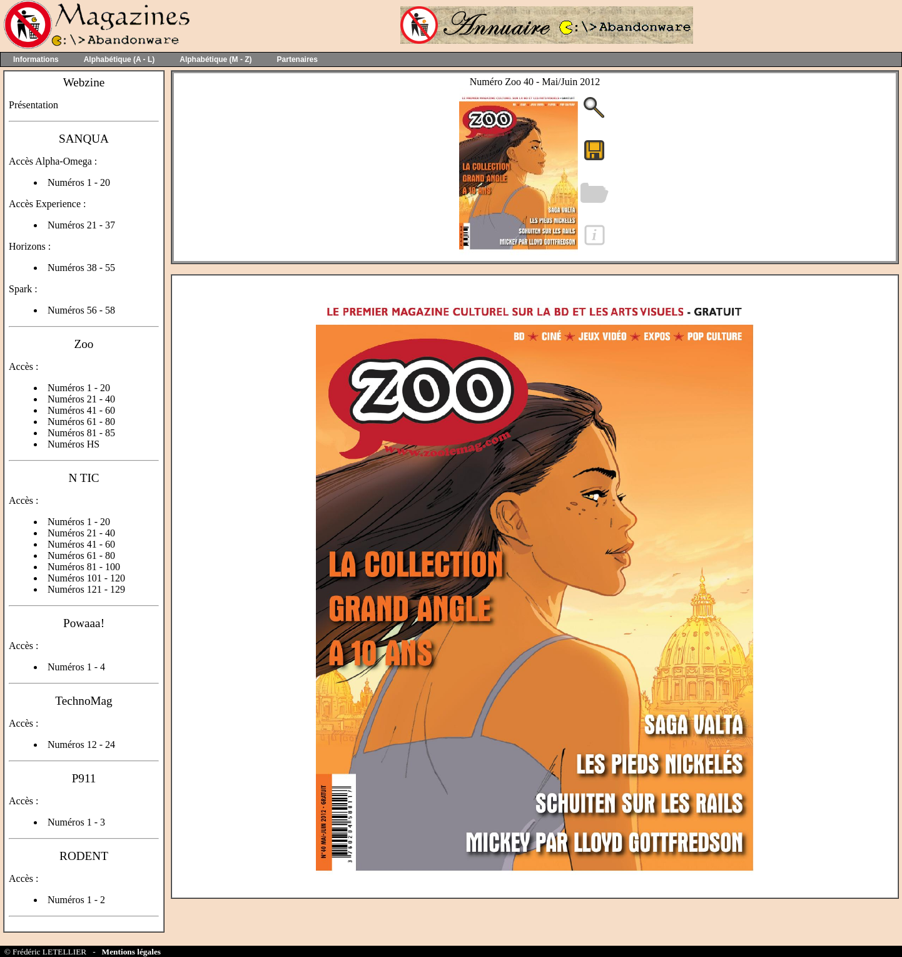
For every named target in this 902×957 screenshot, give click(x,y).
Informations (36, 59)
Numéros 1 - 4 (76, 667)
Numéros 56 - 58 (81, 310)
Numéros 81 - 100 (84, 566)
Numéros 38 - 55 (81, 267)
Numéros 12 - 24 (81, 744)
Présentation (33, 105)
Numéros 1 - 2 (76, 899)
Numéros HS (73, 444)
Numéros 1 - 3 (76, 822)
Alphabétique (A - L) (119, 59)
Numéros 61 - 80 (81, 421)
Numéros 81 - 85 (81, 432)
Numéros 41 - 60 (81, 410)
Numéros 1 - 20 (79, 182)
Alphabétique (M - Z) (215, 59)
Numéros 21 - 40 (81, 399)
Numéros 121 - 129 (86, 589)
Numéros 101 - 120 (86, 578)
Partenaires (297, 59)
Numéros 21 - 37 (81, 225)
